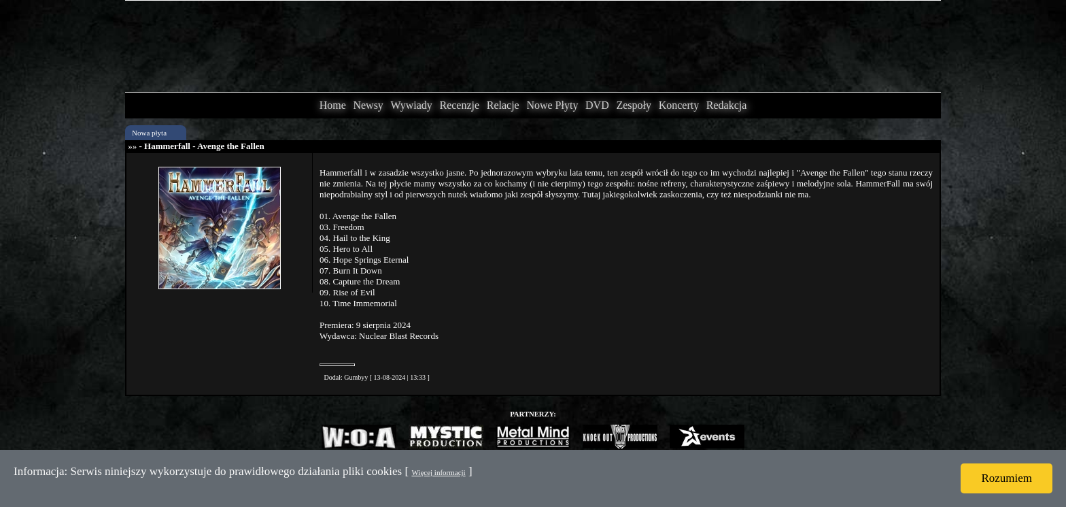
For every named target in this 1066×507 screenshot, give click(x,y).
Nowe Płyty (552, 105)
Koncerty (679, 105)
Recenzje (459, 105)
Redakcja (726, 105)
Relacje (503, 105)
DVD (597, 105)
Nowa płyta (149, 133)
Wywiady (411, 105)
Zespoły (633, 105)
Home (333, 105)
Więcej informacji (438, 472)
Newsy (368, 105)
